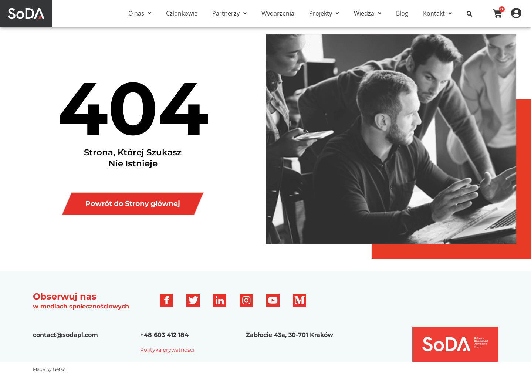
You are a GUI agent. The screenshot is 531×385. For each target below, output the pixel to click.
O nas (139, 13)
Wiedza (367, 13)
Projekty (324, 13)
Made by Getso (49, 377)
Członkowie (181, 13)
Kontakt (437, 13)
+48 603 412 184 (164, 343)
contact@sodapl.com (65, 343)
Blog (402, 13)
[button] (140, 13)
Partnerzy (229, 13)
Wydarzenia (277, 13)
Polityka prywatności (167, 358)
